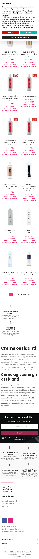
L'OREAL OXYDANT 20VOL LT (10, 231)
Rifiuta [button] (10, 32)
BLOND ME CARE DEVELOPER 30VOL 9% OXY (10, 54)
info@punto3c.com (14, 529)
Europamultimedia (19, 556)
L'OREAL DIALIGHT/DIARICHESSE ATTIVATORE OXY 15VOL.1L (29, 187)
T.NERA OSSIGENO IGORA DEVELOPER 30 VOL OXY (29, 142)
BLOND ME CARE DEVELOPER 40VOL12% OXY (29, 54)
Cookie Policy (12, 554)
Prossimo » (25, 294)
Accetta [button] (28, 32)
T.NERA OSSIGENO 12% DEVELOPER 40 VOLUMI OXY (10, 98)
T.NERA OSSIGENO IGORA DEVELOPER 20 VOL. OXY (10, 142)
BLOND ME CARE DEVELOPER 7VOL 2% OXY (10, 186)
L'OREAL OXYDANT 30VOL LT (29, 231)
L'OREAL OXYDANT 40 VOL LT (10, 273)
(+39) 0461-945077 (16, 532)
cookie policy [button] (6, 15)
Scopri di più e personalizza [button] (19, 37)
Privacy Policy (29, 552)
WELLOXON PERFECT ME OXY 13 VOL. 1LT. (29, 273)
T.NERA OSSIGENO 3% (29, 96)
